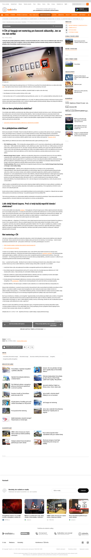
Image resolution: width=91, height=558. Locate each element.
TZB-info (4, 21)
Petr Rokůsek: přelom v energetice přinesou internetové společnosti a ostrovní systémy (21, 386)
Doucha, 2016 (52, 137)
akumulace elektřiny (14, 18)
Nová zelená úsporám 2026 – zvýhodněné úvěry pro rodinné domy (53, 433)
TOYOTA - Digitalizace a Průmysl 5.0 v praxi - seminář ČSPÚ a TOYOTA (77, 103)
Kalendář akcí (14, 4)
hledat (32, 347)
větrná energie (42, 18)
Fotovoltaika (24, 21)
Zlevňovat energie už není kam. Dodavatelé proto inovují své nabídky (51, 441)
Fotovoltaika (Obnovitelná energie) (10, 356)
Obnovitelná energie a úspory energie (13, 21)
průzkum (22, 210)
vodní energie (75, 18)
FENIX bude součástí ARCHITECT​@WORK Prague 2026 (77, 110)
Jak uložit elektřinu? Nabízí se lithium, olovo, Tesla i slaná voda (52, 386)
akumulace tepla (50, 18)
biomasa (58, 18)
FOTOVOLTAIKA (72, 30)
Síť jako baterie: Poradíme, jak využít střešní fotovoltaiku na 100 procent (21, 402)
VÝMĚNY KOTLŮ (73, 27)
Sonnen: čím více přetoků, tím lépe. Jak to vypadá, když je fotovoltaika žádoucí (52, 369)
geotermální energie (66, 18)
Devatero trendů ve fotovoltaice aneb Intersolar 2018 (20, 394)
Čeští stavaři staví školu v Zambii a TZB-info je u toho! (81, 41)
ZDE (3, 86)
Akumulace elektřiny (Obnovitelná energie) (39, 356)
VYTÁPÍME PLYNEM (73, 32)
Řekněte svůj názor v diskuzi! (14, 347)
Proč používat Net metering (19, 411)
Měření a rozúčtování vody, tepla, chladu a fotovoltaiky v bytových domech (80, 120)
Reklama (11, 542)
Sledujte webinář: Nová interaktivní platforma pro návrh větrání (21, 441)
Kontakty (20, 542)
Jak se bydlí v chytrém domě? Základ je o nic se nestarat (51, 394)
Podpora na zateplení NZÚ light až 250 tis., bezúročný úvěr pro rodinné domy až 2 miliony (81, 134)
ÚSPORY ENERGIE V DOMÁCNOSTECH (78, 25)
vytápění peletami (33, 18)
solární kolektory (24, 18)
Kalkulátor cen (60, 4)
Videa (48, 4)
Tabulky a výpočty (27, 4)
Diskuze (20, 4)
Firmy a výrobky (5, 4)
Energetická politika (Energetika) (10, 359)
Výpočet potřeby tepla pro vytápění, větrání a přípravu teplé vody (81, 77)
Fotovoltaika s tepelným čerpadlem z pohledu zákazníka (21, 369)
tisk (24, 347)
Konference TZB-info (42, 542)
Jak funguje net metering (50, 402)
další (81, 19)
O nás (4, 542)
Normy (43, 4)
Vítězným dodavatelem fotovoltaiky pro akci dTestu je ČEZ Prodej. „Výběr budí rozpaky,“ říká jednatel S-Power (53, 377)
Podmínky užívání (72, 549)
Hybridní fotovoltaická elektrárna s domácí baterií (20, 378)
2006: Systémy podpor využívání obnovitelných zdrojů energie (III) (19, 245)
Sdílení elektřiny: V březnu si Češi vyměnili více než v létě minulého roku (80, 127)
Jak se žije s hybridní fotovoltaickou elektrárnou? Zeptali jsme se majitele (21, 122)
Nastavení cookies (84, 549)
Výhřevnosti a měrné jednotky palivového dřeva (81, 91)
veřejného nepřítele (47, 253)
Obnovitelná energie (24, 356)
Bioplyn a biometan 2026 (71, 107)
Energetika (52, 356)
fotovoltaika (5, 18)
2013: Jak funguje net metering (11, 248)
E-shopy (53, 4)
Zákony (39, 4)
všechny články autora (22, 340)
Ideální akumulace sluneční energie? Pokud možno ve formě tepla (21, 419)
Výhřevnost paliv (78, 84)
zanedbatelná (15, 281)
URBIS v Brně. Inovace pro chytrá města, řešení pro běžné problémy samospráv (20, 433)
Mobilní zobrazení (61, 549)
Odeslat (83, 490)
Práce (34, 4)
